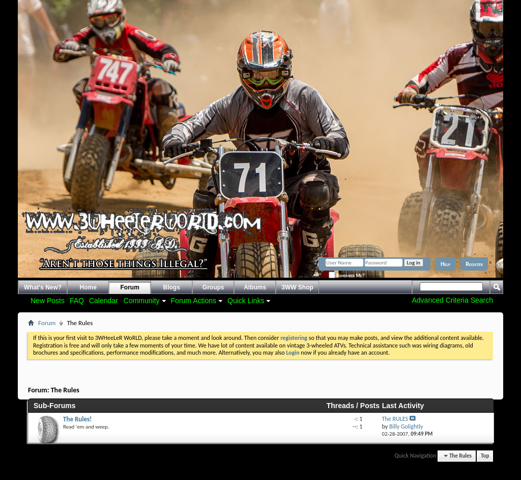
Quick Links (245, 301)
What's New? (43, 287)
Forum (130, 287)
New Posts (48, 301)
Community (142, 301)
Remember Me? (346, 275)
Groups (213, 287)
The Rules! (77, 419)
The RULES (395, 418)
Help (445, 264)
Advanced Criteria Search (452, 300)
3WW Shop (297, 287)
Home (88, 287)
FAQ (77, 301)
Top (485, 455)
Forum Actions (193, 301)
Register (474, 264)
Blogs (171, 287)
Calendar (103, 301)
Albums (255, 287)
